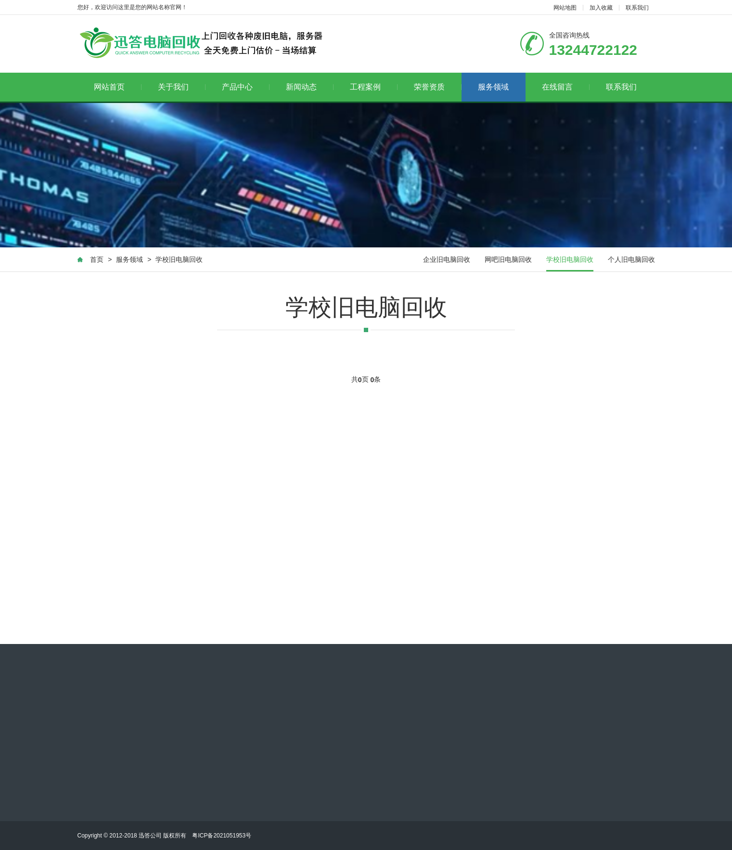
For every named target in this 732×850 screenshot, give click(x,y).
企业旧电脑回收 (446, 259)
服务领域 (493, 87)
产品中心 (246, 87)
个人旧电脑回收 (631, 259)
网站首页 (117, 87)
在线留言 (566, 87)
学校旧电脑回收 (179, 259)
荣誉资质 (438, 87)
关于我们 (181, 87)
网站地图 (565, 7)
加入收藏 (601, 7)
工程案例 (374, 87)
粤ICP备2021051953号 (221, 835)
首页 (96, 259)
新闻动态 (310, 87)
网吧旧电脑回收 (508, 259)
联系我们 (637, 7)
